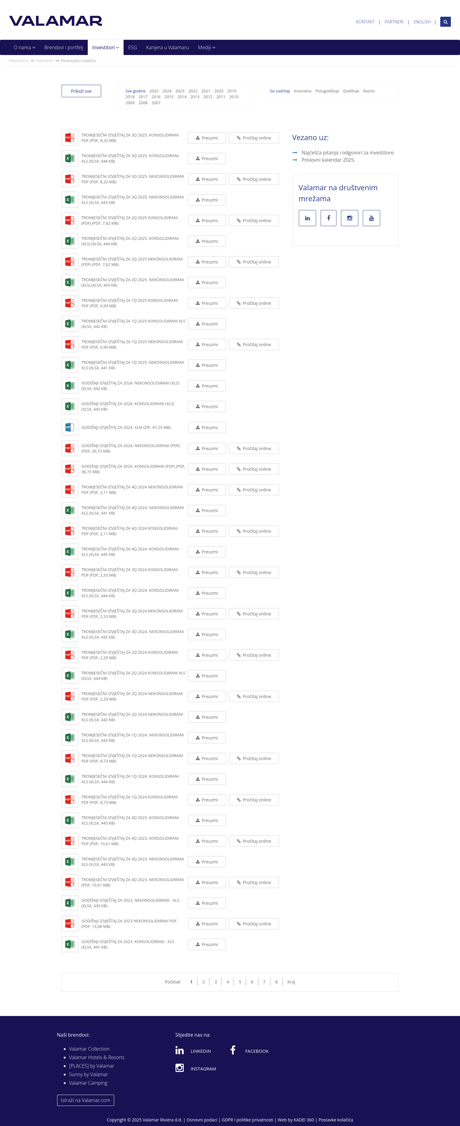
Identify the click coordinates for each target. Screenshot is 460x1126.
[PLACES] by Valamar (91, 1065)
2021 (205, 91)
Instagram (195, 1067)
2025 (153, 91)
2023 (180, 91)
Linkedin (193, 1050)
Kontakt (365, 22)
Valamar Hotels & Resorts (97, 1057)
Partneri (394, 22)
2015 (169, 96)
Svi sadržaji (280, 91)
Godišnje (351, 91)
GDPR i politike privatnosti (247, 1120)
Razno (368, 91)
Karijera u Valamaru (167, 47)
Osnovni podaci (202, 1120)
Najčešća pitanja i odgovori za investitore (348, 152)
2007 (156, 102)
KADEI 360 (304, 1120)
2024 (167, 91)
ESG (132, 47)
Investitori (105, 47)
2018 (130, 96)
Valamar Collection (89, 1048)
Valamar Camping (88, 1083)
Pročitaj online (254, 138)
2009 (130, 102)
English (422, 22)
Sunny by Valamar (88, 1074)
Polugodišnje (327, 91)
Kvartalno (303, 91)
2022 (192, 91)
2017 (143, 96)
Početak (173, 982)
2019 (232, 91)
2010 (233, 96)
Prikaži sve (81, 91)
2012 (208, 96)
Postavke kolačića (336, 1120)
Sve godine (136, 91)
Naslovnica (18, 60)
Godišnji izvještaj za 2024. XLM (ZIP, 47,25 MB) (126, 427)
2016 (156, 96)
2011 (221, 96)
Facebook (249, 1050)
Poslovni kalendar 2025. (329, 160)
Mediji (206, 47)
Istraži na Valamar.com (85, 1100)
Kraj (291, 982)
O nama (24, 47)
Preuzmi (207, 138)
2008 (143, 102)
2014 (181, 96)
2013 (194, 96)
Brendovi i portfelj (63, 47)
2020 (218, 91)
